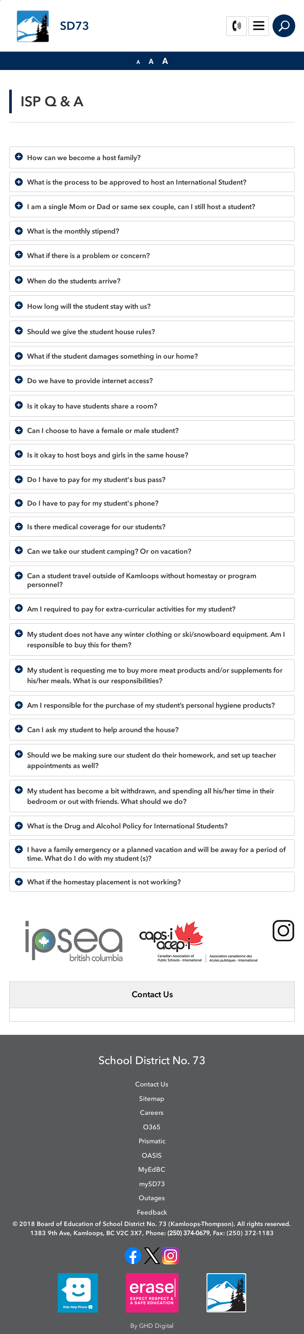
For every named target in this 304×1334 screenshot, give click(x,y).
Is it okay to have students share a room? (92, 406)
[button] (138, 61)
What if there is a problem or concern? (88, 255)
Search (284, 25)
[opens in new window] (133, 1255)
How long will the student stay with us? (88, 306)
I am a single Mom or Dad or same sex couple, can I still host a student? (141, 206)
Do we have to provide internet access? (90, 380)
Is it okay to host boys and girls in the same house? (107, 454)
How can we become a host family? (83, 157)
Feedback (152, 1212)
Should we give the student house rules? (91, 331)
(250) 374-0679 (189, 1233)
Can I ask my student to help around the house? (102, 729)
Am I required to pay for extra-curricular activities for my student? (131, 608)
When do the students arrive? (73, 280)
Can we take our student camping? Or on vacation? (109, 551)
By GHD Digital (152, 1326)
